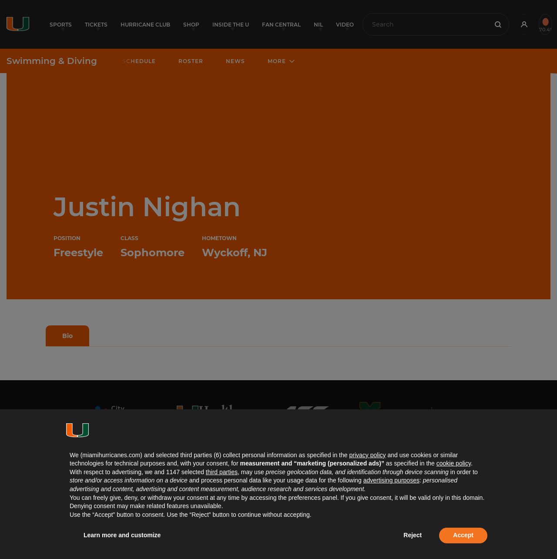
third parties (222, 472)
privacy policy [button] (367, 455)
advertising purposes (391, 480)
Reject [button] (412, 535)
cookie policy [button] (453, 463)
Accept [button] (463, 535)
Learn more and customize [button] (122, 535)
